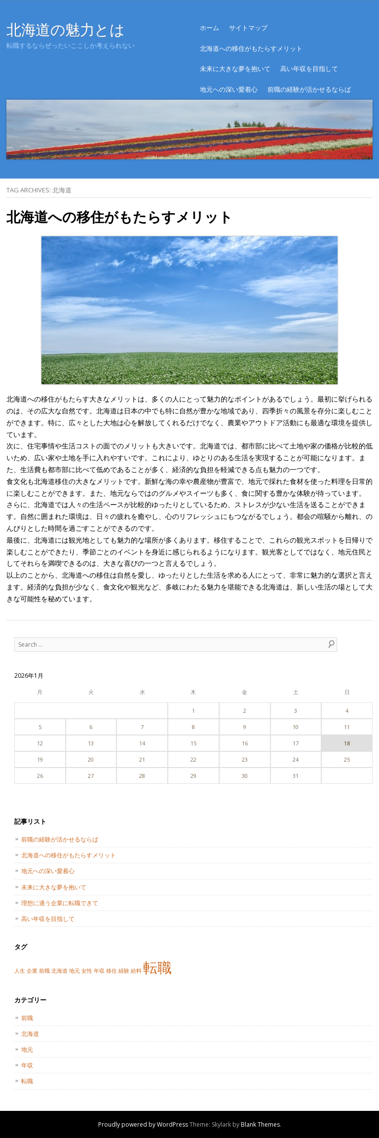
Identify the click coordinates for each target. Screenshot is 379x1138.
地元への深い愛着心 (229, 89)
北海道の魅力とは (65, 29)
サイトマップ (248, 27)
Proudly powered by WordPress (143, 1124)
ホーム (209, 27)
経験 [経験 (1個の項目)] (123, 970)
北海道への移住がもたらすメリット (251, 48)
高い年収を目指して (309, 68)
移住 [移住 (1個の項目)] (111, 970)
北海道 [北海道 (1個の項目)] (59, 970)
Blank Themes (260, 1124)
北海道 (30, 1033)
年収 (27, 1065)
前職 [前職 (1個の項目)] (44, 970)
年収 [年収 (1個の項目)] (99, 970)
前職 (27, 1018)
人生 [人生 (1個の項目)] (19, 970)
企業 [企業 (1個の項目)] (32, 970)
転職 (27, 1081)
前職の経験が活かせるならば (309, 89)
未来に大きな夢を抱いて (235, 68)
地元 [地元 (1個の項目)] (74, 970)
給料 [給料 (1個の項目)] (136, 970)
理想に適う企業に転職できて (59, 903)
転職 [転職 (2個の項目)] (157, 967)
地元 (27, 1049)
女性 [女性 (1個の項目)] (86, 970)
